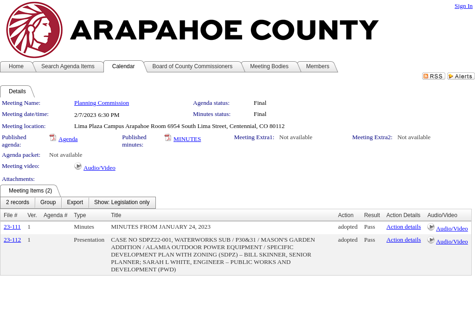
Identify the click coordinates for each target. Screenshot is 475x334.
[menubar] (78, 203)
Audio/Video (99, 167)
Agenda (67, 138)
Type (80, 215)
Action (345, 215)
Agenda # (55, 215)
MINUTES (187, 138)
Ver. (32, 215)
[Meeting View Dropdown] (122, 202)
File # (10, 215)
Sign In (464, 5)
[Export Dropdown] (75, 202)
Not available (295, 137)
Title (116, 215)
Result (372, 215)
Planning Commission (101, 102)
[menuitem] (17, 202)
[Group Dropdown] (48, 202)
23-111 (12, 226)
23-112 (12, 239)
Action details (403, 226)
